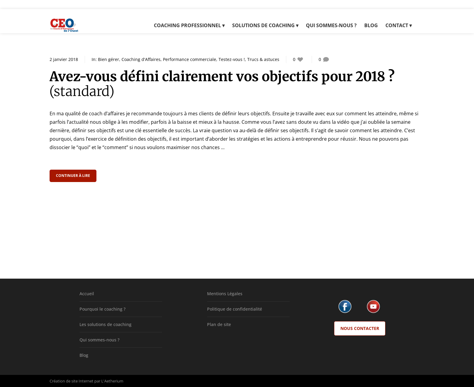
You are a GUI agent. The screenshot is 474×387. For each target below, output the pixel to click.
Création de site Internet (71, 381)
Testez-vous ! (232, 59)
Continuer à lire (73, 175)
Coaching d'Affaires (141, 59)
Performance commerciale (189, 59)
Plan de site (219, 324)
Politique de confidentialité (234, 309)
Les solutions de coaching (105, 324)
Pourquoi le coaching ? (102, 309)
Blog (84, 355)
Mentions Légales (224, 293)
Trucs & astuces (263, 59)
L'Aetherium (112, 381)
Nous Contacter (359, 328)
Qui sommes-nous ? (99, 340)
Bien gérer (108, 59)
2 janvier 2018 (64, 59)
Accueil (87, 293)
